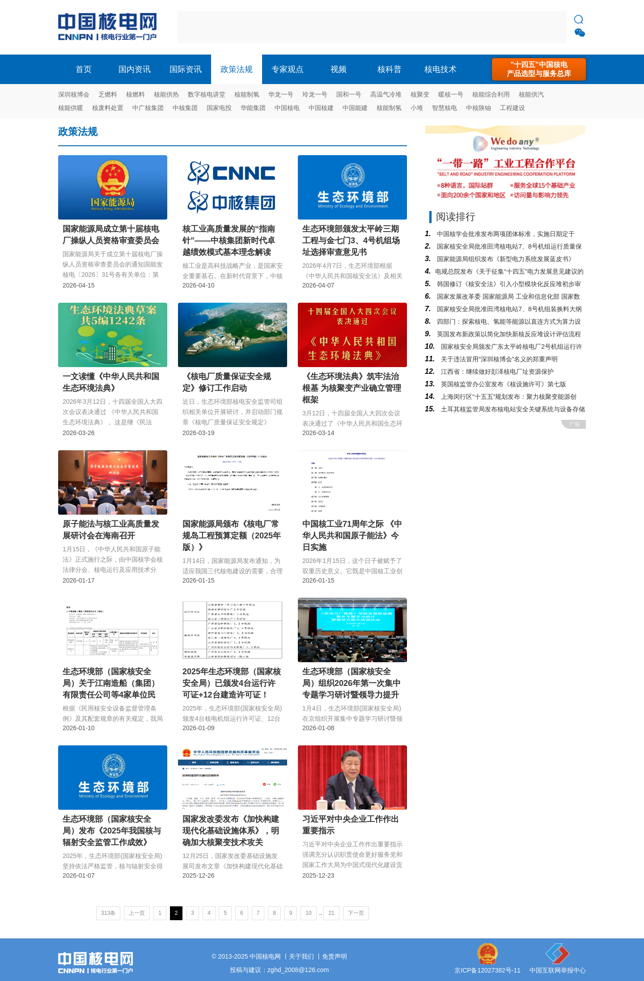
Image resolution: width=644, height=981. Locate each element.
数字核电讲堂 (206, 94)
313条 (108, 913)
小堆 (417, 107)
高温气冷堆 (386, 94)
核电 (109, 27)
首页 (84, 69)
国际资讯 (185, 69)
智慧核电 (444, 107)
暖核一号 (450, 94)
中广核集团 (148, 107)
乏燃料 (107, 94)
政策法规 (236, 69)
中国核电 (287, 107)
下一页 (356, 913)
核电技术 (440, 69)
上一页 (137, 913)
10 (308, 913)
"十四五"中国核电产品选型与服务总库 (539, 69)
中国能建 (355, 107)
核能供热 (166, 94)
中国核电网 (265, 956)
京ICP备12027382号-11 (487, 970)
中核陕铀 (478, 107)
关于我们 (301, 956)
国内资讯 (135, 69)
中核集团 (185, 107)
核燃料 (135, 94)
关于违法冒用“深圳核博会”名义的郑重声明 (498, 359)
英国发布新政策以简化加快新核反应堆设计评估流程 (508, 334)
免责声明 (334, 956)
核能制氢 (246, 94)
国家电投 (219, 107)
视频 (338, 69)
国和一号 (348, 94)
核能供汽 (531, 94)
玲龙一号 (314, 94)
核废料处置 (107, 107)
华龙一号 (280, 94)
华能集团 (253, 107)
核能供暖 (70, 107)
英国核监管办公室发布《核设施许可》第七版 (502, 384)
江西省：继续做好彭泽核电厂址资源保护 (496, 371)
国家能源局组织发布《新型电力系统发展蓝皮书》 (505, 258)
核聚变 (420, 94)
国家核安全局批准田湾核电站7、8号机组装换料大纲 (508, 309)
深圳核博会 (73, 94)
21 (331, 913)
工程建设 (512, 107)
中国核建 (321, 107)
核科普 (389, 69)
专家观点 (287, 69)
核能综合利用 (491, 94)
